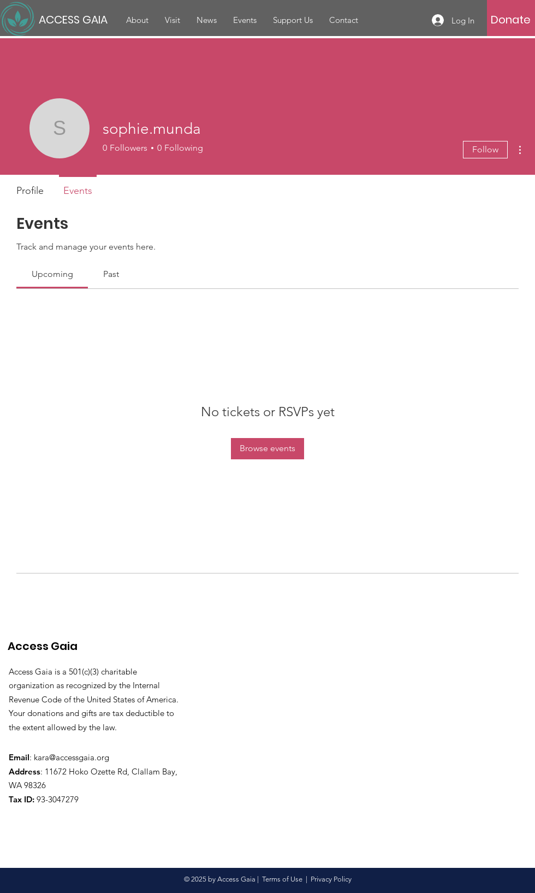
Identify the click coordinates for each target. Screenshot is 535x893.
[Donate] (511, 20)
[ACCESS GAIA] (75, 19)
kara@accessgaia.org (71, 757)
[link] (52, 274)
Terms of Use (282, 879)
